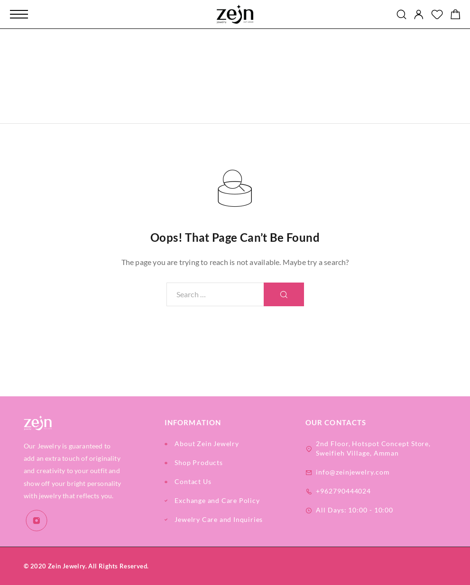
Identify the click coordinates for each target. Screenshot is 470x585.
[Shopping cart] (456, 15)
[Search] (401, 14)
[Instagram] (37, 521)
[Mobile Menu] (19, 14)
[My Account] (419, 14)
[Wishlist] (437, 15)
